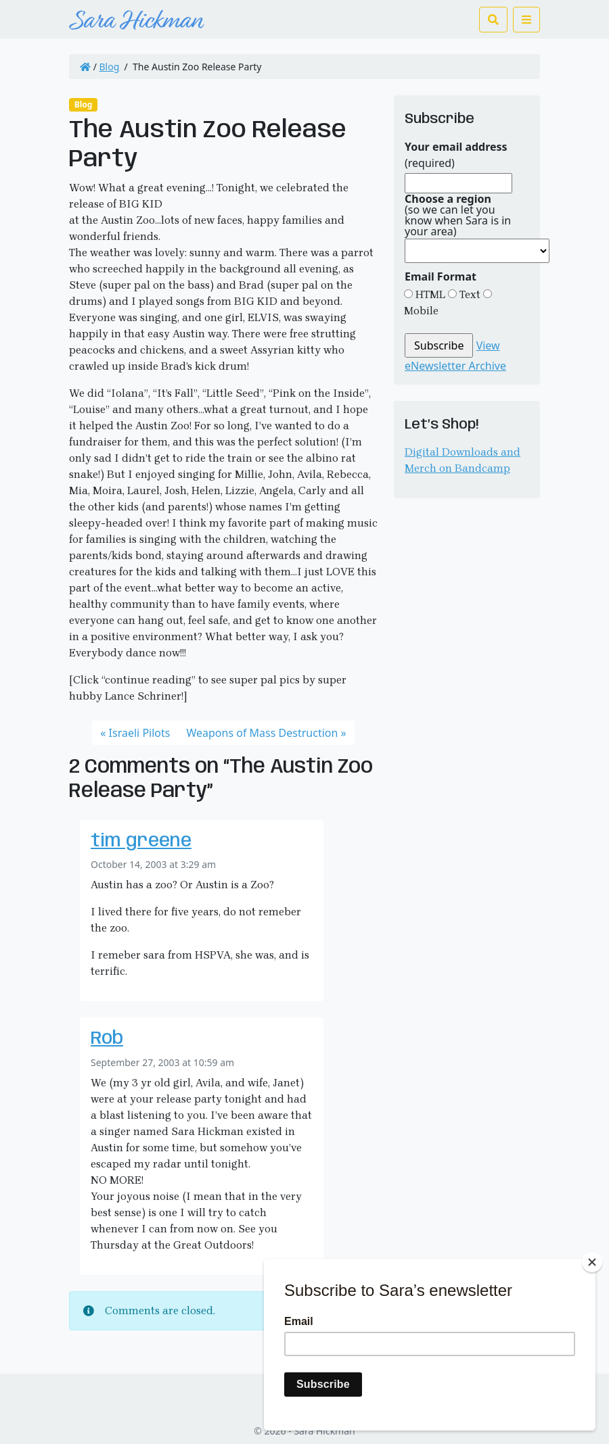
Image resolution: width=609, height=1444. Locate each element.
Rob (107, 1039)
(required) (456, 154)
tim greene (141, 841)
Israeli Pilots (140, 732)
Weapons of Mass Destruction (262, 732)
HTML (429, 294)
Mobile (421, 310)
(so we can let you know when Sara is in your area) (458, 215)
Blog (109, 66)
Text (468, 294)
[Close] (592, 1262)
